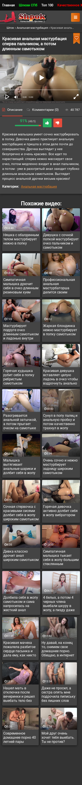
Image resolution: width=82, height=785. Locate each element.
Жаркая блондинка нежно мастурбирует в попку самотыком (60, 330)
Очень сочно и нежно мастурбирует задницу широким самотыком (60, 466)
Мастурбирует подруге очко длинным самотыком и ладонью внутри (21, 332)
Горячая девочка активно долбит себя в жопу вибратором (60, 511)
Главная (8, 5)
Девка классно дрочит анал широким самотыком (21, 555)
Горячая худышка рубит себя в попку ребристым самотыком (18, 377)
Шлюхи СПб (28, 5)
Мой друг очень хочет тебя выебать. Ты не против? (58, 737)
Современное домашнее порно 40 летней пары (19, 737)
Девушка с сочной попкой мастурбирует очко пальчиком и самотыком (61, 241)
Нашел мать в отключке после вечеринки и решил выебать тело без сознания (19, 695)
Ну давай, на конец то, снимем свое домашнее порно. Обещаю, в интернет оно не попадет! (58, 650)
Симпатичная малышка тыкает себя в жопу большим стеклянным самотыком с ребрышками (61, 558)
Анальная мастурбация (39, 187)
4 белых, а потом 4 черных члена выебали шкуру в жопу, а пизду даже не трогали (59, 604)
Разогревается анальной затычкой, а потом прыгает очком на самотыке (20, 421)
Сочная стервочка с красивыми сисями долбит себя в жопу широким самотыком (21, 513)
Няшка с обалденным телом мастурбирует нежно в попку (21, 239)
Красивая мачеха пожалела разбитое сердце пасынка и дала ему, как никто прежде (19, 650)
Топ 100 (47, 5)
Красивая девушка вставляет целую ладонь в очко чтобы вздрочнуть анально (60, 377)
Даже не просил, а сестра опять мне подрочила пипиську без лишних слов (58, 694)
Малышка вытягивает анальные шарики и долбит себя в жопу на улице (19, 467)
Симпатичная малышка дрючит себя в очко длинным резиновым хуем (20, 286)
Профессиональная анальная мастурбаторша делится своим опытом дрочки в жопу (59, 287)
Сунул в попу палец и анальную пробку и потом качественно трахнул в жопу (60, 421)
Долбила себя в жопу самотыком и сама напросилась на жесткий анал (20, 603)
